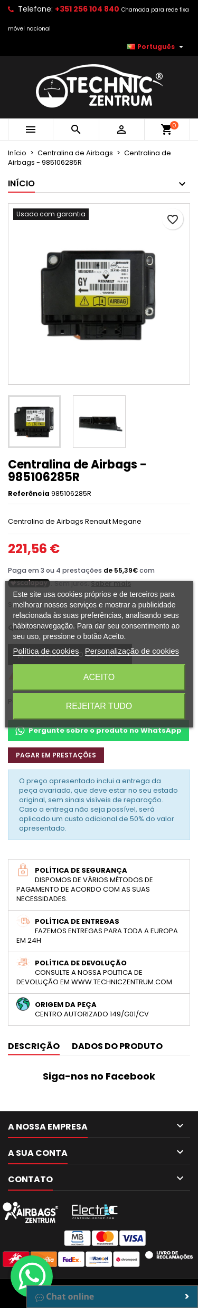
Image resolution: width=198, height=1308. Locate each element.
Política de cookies (46, 650)
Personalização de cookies (132, 650)
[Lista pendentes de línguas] (156, 47)
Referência (29, 493)
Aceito (99, 677)
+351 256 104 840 (87, 9)
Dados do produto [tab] (117, 1046)
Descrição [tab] (34, 1046)
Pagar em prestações (56, 755)
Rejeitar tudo (99, 706)
